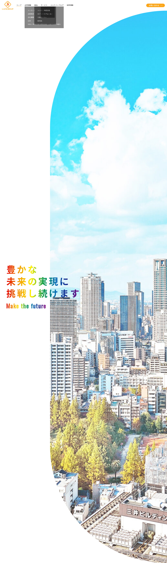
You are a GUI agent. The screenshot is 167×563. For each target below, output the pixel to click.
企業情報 (28, 5)
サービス (44, 5)
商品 (36, 5)
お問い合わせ (154, 5)
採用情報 (70, 5)
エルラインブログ (57, 5)
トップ (19, 5)
